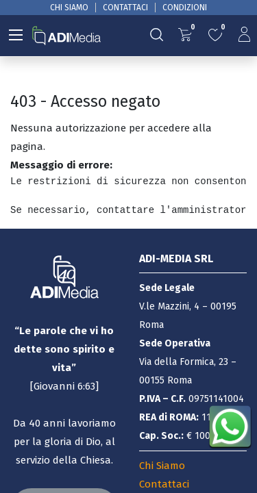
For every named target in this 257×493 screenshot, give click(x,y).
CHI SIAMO (69, 7)
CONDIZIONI (184, 7)
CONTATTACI (125, 7)
